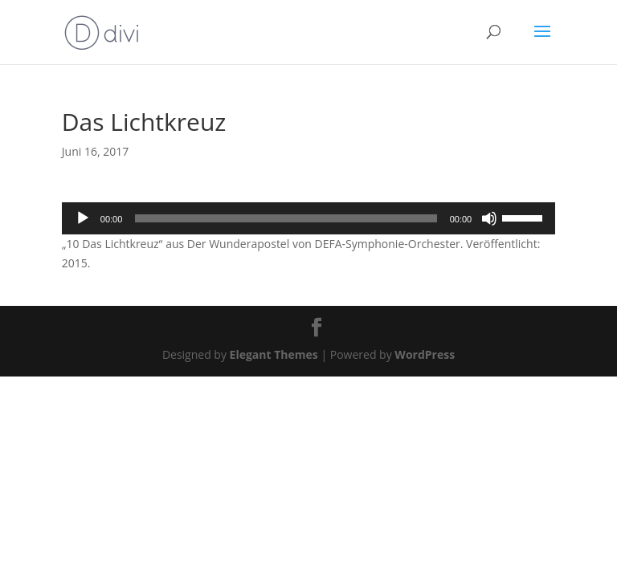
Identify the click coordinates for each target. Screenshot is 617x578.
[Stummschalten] (489, 218)
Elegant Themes (274, 354)
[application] (308, 218)
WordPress (424, 354)
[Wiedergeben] (83, 218)
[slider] (285, 218)
